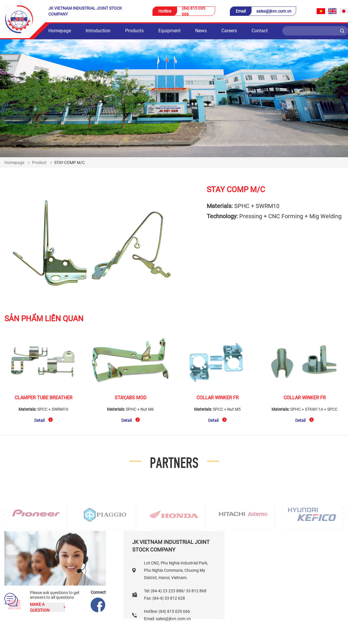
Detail (43, 420)
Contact (260, 30)
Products (134, 30)
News (201, 30)
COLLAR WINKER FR (217, 397)
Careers (229, 30)
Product (39, 162)
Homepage (59, 30)
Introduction (98, 30)
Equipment (169, 30)
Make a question (47, 607)
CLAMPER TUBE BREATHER (43, 397)
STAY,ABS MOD (131, 397)
